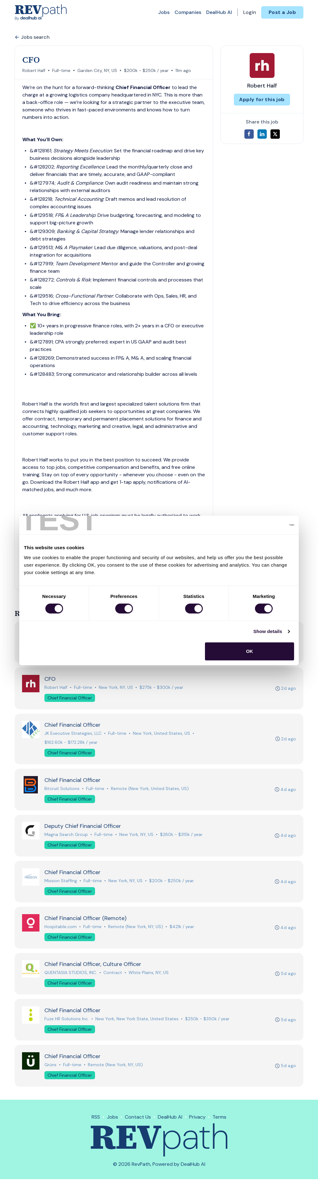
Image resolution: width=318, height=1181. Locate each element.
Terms (219, 1119)
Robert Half (33, 70)
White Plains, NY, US (149, 974)
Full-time (61, 70)
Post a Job (282, 12)
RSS (96, 1119)
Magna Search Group (66, 835)
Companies (188, 12)
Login (249, 12)
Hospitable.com (60, 928)
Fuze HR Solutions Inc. (66, 1020)
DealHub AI (219, 12)
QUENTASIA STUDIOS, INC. (70, 974)
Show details (267, 631)
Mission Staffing (60, 881)
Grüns (50, 1066)
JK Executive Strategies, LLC (73, 734)
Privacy (197, 1119)
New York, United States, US (161, 734)
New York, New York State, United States (137, 1020)
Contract (112, 974)
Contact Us (138, 1119)
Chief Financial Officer (70, 698)
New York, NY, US (116, 687)
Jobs (164, 12)
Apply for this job (261, 99)
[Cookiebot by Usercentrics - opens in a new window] (267, 525)
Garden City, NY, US (97, 70)
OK (249, 651)
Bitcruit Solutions (62, 789)
